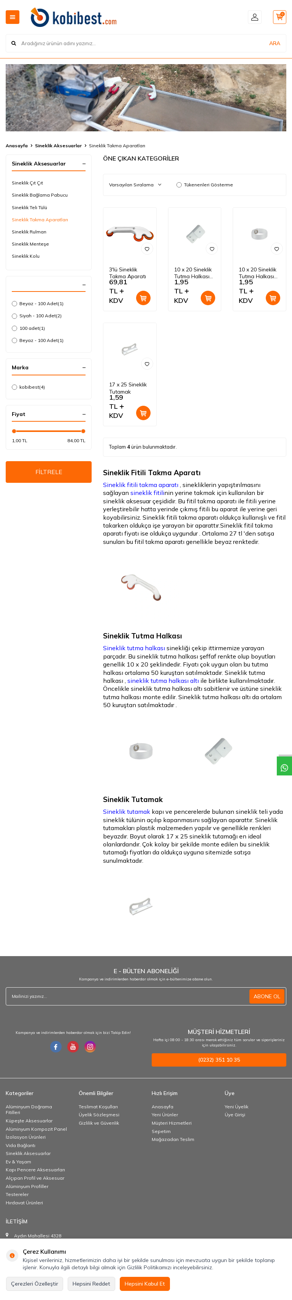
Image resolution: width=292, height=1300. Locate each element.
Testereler (17, 1194)
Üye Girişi (235, 1114)
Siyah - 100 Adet (37, 316)
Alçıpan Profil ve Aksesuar (35, 1178)
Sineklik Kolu (26, 256)
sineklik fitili (147, 492)
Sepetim (161, 1131)
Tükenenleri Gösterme (204, 185)
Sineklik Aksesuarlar (58, 145)
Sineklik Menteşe (30, 244)
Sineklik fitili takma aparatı (140, 484)
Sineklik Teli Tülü (29, 207)
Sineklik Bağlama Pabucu (40, 195)
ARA (274, 43)
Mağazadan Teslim (173, 1139)
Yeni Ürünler (165, 1114)
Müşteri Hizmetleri (172, 1123)
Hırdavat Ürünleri (24, 1202)
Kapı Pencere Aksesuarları (35, 1169)
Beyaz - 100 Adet (37, 304)
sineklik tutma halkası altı (162, 680)
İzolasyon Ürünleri (26, 1137)
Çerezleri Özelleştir (34, 1283)
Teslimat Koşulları (98, 1106)
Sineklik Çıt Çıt (27, 183)
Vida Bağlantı (20, 1145)
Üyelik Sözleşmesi (99, 1114)
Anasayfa (17, 145)
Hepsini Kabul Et (145, 1283)
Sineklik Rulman (29, 232)
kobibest (28, 387)
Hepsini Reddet (91, 1283)
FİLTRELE (48, 472)
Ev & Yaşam (18, 1161)
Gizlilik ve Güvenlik (99, 1123)
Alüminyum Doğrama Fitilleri (29, 1110)
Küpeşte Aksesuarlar (29, 1121)
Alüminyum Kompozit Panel (36, 1129)
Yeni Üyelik (236, 1106)
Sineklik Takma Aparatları (40, 219)
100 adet (28, 328)
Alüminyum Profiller (27, 1186)
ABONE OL (267, 996)
